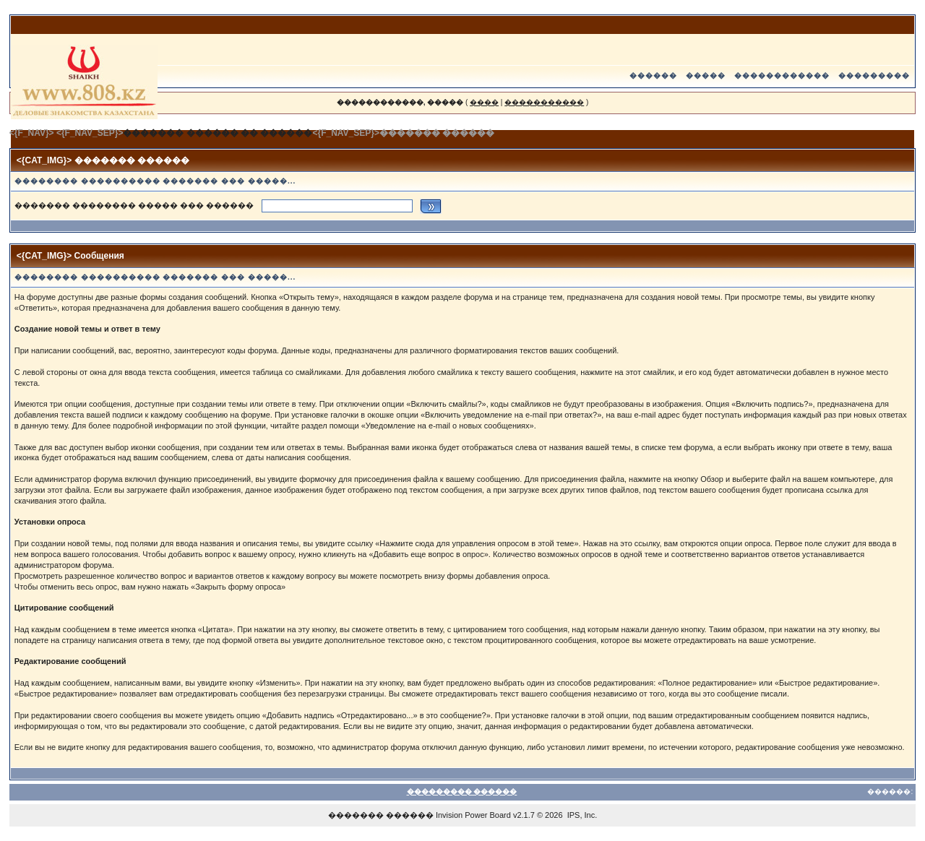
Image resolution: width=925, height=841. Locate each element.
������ (653, 75)
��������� (874, 75)
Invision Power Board (473, 815)
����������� (544, 102)
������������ (782, 75)
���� (484, 102)
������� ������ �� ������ (217, 133)
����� (706, 75)
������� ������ (381, 815)
